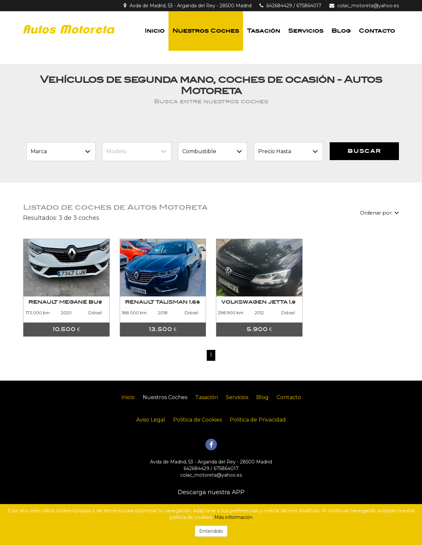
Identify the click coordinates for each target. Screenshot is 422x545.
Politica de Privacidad (258, 420)
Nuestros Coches (205, 31)
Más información (233, 517)
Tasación (263, 31)
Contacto (377, 31)
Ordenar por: (379, 213)
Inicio (155, 31)
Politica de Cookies (197, 420)
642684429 (279, 6)
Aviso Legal (150, 420)
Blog (341, 31)
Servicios (305, 31)
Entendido (211, 531)
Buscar (364, 151)
